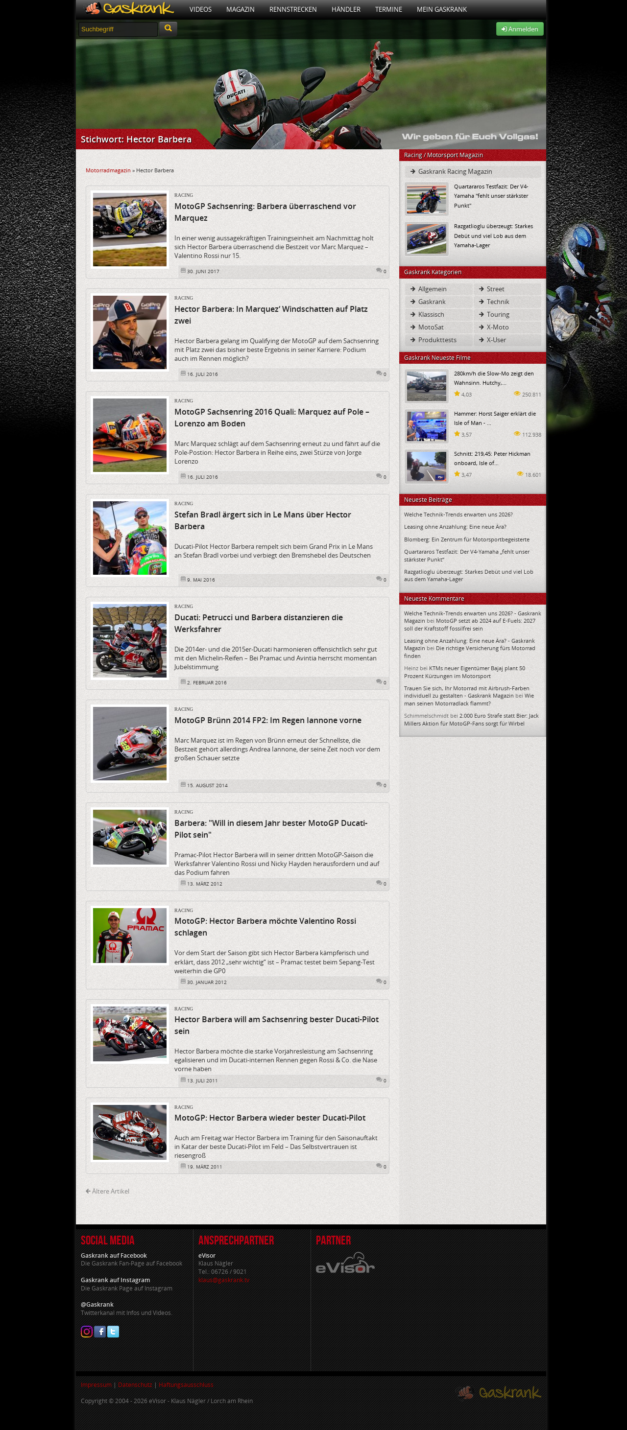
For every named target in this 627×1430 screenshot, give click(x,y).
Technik (493, 301)
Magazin (240, 9)
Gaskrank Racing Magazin (450, 171)
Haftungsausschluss (186, 1385)
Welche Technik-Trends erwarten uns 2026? (458, 514)
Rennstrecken (293, 9)
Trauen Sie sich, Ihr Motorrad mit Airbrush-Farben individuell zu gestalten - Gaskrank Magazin (467, 691)
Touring (493, 314)
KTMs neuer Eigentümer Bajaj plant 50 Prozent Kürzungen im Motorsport (464, 671)
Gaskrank (427, 301)
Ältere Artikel (107, 1191)
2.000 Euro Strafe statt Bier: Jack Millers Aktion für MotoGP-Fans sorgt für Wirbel (471, 719)
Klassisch (426, 314)
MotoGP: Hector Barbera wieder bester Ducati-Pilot (269, 1117)
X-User (492, 339)
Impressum (96, 1385)
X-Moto (493, 327)
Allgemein (428, 288)
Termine (388, 9)
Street (491, 288)
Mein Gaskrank (442, 9)
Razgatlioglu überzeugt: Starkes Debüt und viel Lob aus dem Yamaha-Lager (493, 235)
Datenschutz (135, 1385)
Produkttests (433, 339)
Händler (346, 9)
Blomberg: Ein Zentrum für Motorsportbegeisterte (467, 539)
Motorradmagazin (108, 170)
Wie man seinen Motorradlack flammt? (469, 699)
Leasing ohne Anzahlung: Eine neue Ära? (455, 526)
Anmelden (520, 28)
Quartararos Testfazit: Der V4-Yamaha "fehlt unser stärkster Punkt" (491, 196)
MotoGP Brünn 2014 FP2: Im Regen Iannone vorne (268, 720)
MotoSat (426, 327)
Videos (201, 9)
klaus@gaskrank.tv (223, 1280)
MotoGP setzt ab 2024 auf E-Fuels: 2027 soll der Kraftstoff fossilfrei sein (469, 624)
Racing (183, 195)
